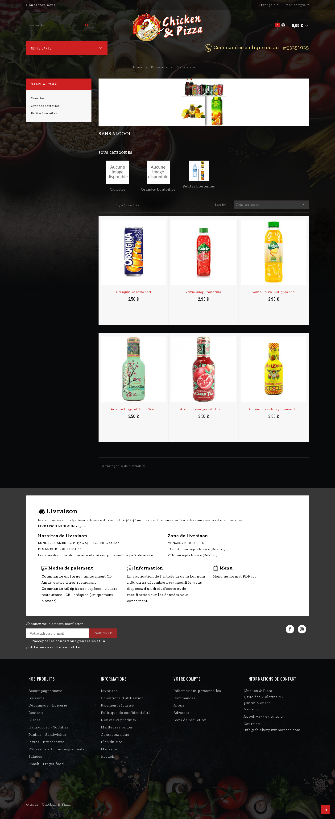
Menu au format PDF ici (234, 576)
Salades (35, 756)
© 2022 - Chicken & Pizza (48, 804)
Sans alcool (44, 84)
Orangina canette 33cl (133, 292)
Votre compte (187, 679)
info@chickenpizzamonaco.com (272, 730)
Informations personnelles (197, 690)
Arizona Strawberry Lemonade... (273, 409)
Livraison (109, 690)
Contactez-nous (40, 5)
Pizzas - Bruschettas (47, 742)
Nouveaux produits (118, 720)
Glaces (35, 720)
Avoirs (179, 705)
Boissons (36, 698)
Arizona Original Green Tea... (133, 409)
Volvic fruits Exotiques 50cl (273, 292)
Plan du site (111, 742)
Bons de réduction (190, 720)
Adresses (181, 712)
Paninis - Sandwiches (47, 734)
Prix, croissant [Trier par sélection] (271, 204)
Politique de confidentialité (125, 712)
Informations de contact (272, 679)
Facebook (290, 629)
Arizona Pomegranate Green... (203, 409)
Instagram (302, 629)
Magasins (109, 749)
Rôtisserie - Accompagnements (56, 749)
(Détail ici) (218, 549)
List (109, 205)
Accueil (108, 756)
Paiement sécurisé (117, 705)
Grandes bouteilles (45, 106)
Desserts (36, 712)
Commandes (184, 698)
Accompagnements (46, 690)
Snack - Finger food (46, 763)
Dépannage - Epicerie (48, 705)
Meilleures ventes (117, 727)
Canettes (38, 98)
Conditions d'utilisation (122, 698)
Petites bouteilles (44, 113)
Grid (101, 205)
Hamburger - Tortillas (49, 727)
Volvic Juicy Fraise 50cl (204, 292)
